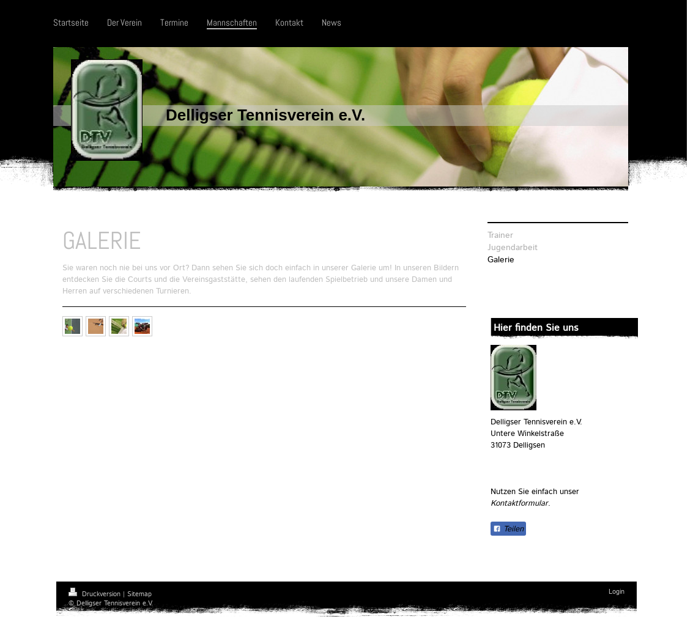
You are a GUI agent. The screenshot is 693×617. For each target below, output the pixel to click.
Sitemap (139, 594)
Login (616, 592)
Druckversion (96, 594)
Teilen (508, 529)
